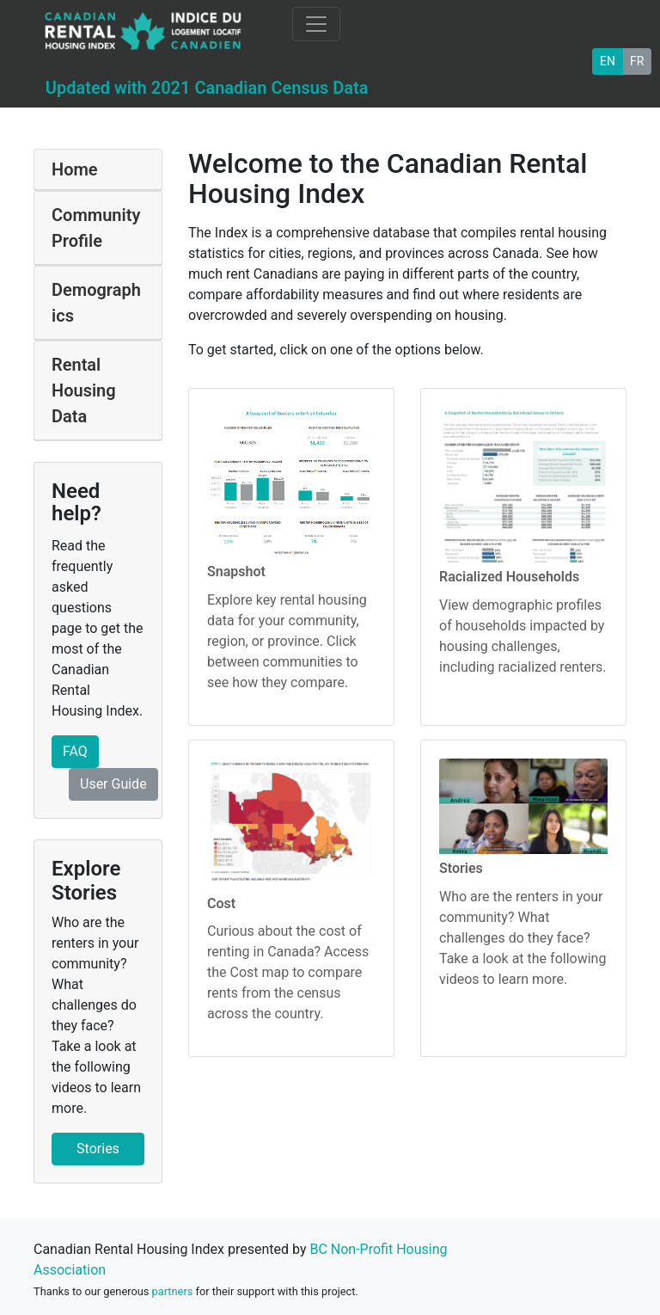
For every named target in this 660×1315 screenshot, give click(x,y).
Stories (97, 1148)
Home (75, 169)
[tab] (98, 170)
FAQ (75, 751)
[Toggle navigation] (316, 24)
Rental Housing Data (84, 390)
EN (607, 60)
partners (172, 1291)
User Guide (113, 784)
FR (637, 60)
